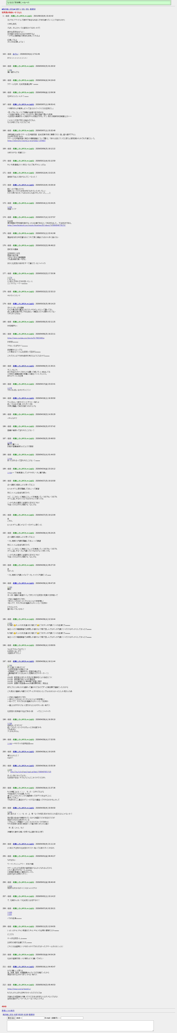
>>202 (9, 812)
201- (27, 9)
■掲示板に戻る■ (8, 9)
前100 (20, 1015)
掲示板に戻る (8, 1015)
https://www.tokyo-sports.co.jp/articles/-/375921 (26, 141)
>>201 (9, 914)
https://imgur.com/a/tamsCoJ (19, 989)
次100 (26, 1015)
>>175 (9, 388)
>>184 (9, 459)
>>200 (9, 770)
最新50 (33, 9)
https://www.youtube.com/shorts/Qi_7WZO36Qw (25, 338)
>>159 (9, 70)
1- (20, 9)
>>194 (9, 623)
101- (23, 9)
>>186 (9, 443)
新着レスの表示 (8, 1011)
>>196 (9, 723)
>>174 (9, 277)
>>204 (9, 886)
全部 (17, 9)
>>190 (9, 587)
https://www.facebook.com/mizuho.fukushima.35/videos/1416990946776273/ (36, 225)
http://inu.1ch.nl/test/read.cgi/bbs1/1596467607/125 (30, 772)
